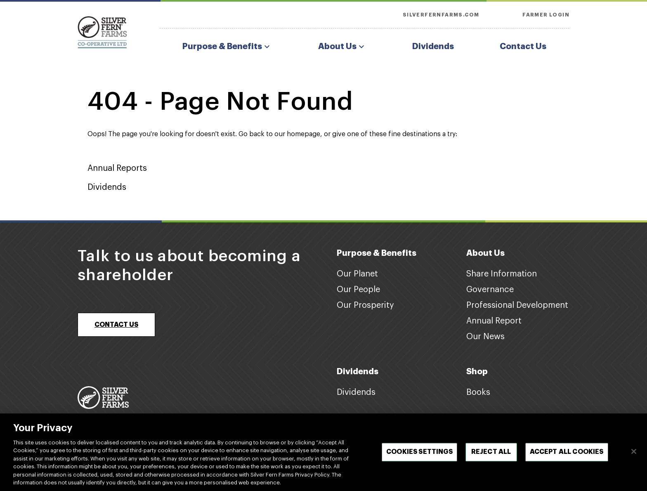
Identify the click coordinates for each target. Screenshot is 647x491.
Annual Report (494, 321)
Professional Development (517, 305)
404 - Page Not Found (220, 102)
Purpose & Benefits (227, 47)
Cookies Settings (419, 454)
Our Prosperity (365, 305)
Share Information (501, 274)
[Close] (634, 454)
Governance (490, 290)
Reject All (491, 454)
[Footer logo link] (103, 397)
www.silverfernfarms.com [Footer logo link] (107, 415)
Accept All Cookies (567, 454)
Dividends (433, 46)
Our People (358, 290)
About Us (342, 47)
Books (478, 392)
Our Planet (357, 274)
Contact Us (523, 46)
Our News (485, 337)
